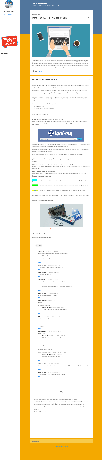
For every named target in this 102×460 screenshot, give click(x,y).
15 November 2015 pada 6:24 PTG (54, 335)
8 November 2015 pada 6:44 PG (52, 305)
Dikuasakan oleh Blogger (61, 450)
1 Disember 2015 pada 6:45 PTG (53, 376)
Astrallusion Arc (42, 321)
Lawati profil (9, 14)
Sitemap (64, 10)
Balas (39, 266)
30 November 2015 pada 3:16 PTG (52, 368)
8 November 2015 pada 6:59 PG (57, 311)
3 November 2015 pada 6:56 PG (53, 276)
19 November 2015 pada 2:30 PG (57, 358)
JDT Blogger (56, 10)
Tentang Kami (38, 10)
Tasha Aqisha (41, 284)
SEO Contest (39, 250)
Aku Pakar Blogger (40, 3)
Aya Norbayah (41, 349)
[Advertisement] (61, 429)
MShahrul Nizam (46, 260)
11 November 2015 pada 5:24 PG (53, 328)
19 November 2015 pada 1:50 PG (52, 349)
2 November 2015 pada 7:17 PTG (57, 260)
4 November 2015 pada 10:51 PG (51, 284)
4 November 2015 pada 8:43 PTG (53, 297)
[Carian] (92, 4)
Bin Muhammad (42, 305)
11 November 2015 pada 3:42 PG (53, 321)
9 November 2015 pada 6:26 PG (57, 288)
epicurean (63, 453)
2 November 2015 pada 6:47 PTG (51, 255)
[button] (89, 22)
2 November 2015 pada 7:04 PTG (53, 269)
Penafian (47, 10)
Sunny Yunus (41, 368)
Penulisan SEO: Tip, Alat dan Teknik (49, 22)
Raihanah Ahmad (42, 335)
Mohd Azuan (41, 255)
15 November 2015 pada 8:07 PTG (58, 340)
